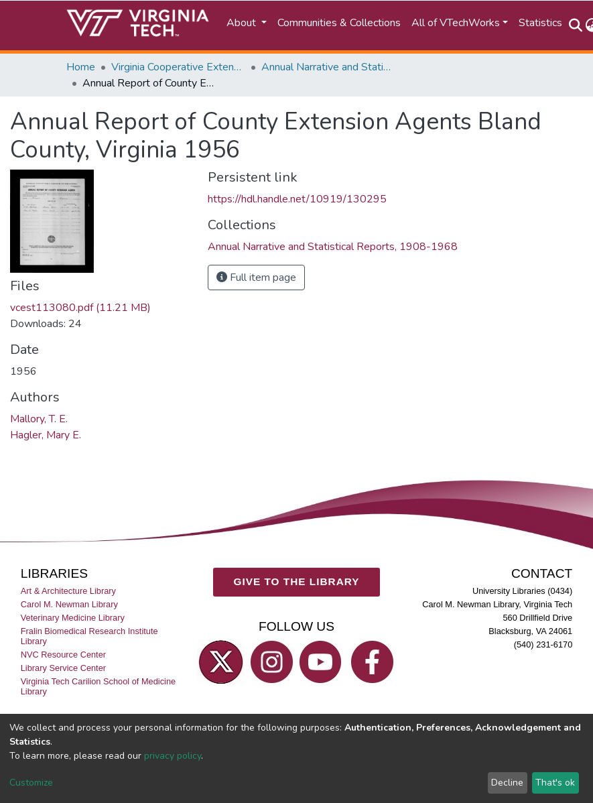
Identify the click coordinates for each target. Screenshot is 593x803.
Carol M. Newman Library (69, 604)
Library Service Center (63, 669)
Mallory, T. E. (39, 419)
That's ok (555, 782)
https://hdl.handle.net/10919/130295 (297, 199)
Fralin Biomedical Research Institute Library (89, 637)
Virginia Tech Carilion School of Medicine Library (98, 687)
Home (80, 67)
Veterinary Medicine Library (73, 618)
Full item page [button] (256, 277)
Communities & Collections (339, 22)
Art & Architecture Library (68, 591)
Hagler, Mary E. (45, 435)
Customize (31, 782)
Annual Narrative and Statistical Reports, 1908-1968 (328, 67)
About (242, 22)
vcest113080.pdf (80, 307)
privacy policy (172, 755)
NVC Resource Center (63, 655)
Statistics (540, 22)
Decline (507, 782)
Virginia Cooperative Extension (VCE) (178, 67)
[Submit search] (576, 25)
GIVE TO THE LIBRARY (297, 582)
